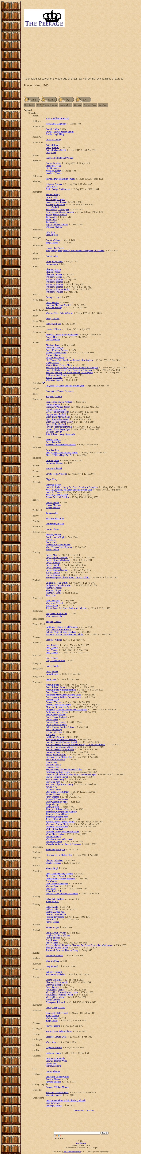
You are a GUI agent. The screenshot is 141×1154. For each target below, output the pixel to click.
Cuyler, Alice (51, 555)
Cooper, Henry (52, 337)
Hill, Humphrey (53, 168)
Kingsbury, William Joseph (58, 772)
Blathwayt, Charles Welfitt (57, 1077)
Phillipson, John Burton (56, 375)
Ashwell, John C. (53, 439)
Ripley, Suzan (52, 943)
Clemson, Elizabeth (54, 860)
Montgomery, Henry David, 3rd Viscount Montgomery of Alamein (75, 250)
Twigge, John (52, 513)
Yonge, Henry (52, 1020)
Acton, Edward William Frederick (61, 690)
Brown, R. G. (52, 197)
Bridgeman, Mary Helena (57, 712)
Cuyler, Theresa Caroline (57, 570)
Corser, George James (55, 1007)
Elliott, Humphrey (54, 729)
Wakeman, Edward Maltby (57, 824)
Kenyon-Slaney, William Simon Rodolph (64, 769)
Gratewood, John (53, 166)
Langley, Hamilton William (58, 935)
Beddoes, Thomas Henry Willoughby (62, 334)
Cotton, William (53, 240)
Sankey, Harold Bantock (56, 214)
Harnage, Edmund (54, 468)
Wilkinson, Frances (54, 380)
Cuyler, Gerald (52, 565)
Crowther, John (52, 450)
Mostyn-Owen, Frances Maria (59, 365)
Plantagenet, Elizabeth (55, 1002)
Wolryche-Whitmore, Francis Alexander (63, 844)
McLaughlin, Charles (55, 990)
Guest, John (51, 919)
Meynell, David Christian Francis (60, 179)
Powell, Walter (52, 940)
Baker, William (52, 901)
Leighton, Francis (53, 1053)
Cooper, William (53, 339)
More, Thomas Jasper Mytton (59, 547)
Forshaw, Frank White (55, 204)
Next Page (103, 105)
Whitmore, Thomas (54, 279)
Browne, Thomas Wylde (56, 1061)
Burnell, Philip (52, 129)
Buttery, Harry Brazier (55, 714)
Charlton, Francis (53, 269)
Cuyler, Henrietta (53, 567)
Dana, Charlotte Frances (56, 202)
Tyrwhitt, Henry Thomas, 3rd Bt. (60, 822)
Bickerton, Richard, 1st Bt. (57, 707)
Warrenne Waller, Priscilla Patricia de (62, 831)
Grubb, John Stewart (55, 737)
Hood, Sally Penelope (55, 759)
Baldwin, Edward (53, 324)
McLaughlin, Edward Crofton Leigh (62, 992)
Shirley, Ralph (52, 605)
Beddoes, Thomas (53, 702)
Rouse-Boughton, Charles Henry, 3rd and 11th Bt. (68, 577)
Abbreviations (66, 105)
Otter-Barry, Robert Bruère (57, 792)
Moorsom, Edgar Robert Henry (59, 784)
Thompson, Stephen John (57, 817)
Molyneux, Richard (54, 603)
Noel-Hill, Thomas (54, 492)
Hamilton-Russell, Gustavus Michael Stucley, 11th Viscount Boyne (75, 744)
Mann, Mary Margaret (55, 849)
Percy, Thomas (52, 797)
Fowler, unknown (53, 355)
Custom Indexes (50, 105)
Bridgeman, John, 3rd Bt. (57, 583)
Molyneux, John (53, 782)
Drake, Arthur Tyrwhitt (56, 933)
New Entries (29, 105)
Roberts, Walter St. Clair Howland (61, 632)
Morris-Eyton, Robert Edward (59, 1031)
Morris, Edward (53, 1000)
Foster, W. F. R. (52, 207)
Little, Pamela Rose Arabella (58, 629)
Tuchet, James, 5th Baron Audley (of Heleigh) (66, 608)
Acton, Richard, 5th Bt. (56, 150)
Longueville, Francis (55, 248)
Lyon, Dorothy (52, 674)
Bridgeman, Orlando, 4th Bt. (58, 585)
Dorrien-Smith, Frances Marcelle (60, 878)
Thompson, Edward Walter (57, 809)
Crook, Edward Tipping (56, 724)
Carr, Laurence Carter (55, 660)
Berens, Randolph (54, 980)
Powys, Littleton (53, 572)
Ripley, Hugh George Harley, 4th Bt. (62, 452)
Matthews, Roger (53, 590)
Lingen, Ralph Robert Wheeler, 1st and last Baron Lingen (71, 774)
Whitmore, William (54, 292)
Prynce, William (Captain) (57, 118)
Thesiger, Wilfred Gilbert (57, 948)
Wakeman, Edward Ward (57, 826)
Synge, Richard (52, 807)
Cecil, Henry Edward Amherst (59, 402)
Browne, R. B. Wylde (55, 1058)
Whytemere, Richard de (56, 613)
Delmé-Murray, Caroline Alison (60, 727)
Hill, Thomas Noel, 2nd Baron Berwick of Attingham (69, 360)
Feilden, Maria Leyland (56, 352)
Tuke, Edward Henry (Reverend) (60, 434)
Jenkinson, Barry (53, 764)
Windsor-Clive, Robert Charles (59, 313)
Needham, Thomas (54, 173)
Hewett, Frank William (56, 754)
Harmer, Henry (52, 529)
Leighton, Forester (54, 184)
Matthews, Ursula (53, 593)
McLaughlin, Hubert (55, 997)
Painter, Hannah (53, 794)
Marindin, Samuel (54, 1095)
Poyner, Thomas (53, 507)
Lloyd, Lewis (51, 186)
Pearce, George (52, 922)
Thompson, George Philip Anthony (61, 812)
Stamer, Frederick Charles (57, 497)
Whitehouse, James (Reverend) (59, 839)
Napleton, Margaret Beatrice (58, 305)
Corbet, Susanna (53, 404)
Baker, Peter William (55, 899)
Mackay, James (52, 886)
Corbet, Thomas (53, 1071)
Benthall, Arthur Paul (55, 912)
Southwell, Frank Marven (57, 799)
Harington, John (53, 752)
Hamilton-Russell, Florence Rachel (61, 742)
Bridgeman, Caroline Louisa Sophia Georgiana (66, 709)
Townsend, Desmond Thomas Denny (62, 950)
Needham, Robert (53, 171)
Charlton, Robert (53, 272)
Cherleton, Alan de (54, 274)
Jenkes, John (51, 762)
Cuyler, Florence (53, 562)
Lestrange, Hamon (54, 1105)
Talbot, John (51, 217)
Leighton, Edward (54, 1047)
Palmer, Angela (52, 927)
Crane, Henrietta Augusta (57, 350)
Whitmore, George (54, 277)
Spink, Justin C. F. (54, 891)
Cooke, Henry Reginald (56, 717)
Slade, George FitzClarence (58, 189)
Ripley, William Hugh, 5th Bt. (59, 455)
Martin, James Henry (55, 779)
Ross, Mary (51, 888)
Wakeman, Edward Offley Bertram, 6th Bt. (65, 634)
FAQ (39, 105)
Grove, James (52, 264)
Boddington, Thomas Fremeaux (60, 391)
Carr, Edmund (52, 658)
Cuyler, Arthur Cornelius (57, 557)
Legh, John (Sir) (53, 600)
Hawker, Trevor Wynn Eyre (58, 429)
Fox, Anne (50, 734)
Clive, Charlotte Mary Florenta (59, 874)
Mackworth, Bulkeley (55, 974)
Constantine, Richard (55, 524)
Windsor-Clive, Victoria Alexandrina (62, 893)
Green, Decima (52, 302)
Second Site (77, 1151)
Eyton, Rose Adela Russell (57, 419)
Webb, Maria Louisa (55, 834)
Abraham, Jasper (53, 345)
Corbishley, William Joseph (58, 407)
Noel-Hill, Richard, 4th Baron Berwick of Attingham (69, 370)
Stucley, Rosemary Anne (56, 802)
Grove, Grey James (54, 261)
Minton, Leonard (53, 1066)
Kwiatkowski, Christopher (57, 209)
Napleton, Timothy (54, 307)
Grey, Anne (51, 152)
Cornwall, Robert (53, 485)
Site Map (77, 105)
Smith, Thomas (52, 1015)
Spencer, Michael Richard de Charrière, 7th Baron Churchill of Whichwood (79, 945)
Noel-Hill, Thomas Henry (57, 495)
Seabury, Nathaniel (54, 377)
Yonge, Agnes (52, 243)
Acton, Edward (52, 145)
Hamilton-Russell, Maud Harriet (60, 749)
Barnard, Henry (52, 700)
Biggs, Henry (51, 479)
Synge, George (52, 804)
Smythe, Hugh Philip (55, 134)
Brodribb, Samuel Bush (56, 1037)
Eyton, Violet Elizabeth (56, 424)
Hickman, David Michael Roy (59, 757)
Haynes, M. (51, 539)
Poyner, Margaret (53, 505)
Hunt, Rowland (52, 645)
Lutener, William (53, 329)
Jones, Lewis (51, 542)
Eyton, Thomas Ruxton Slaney (59, 422)
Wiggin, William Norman (57, 224)
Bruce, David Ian (53, 442)
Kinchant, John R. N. (55, 518)
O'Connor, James (53, 789)
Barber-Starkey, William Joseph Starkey (63, 697)
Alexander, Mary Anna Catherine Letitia (63, 695)
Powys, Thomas (53, 575)
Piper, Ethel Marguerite (56, 124)
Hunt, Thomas (52, 648)
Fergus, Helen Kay (54, 732)
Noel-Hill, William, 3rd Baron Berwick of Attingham (69, 372)
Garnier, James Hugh (55, 537)
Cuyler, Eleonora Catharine (58, 560)
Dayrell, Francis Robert (56, 409)
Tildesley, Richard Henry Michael (61, 444)
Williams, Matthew (54, 227)
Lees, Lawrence (53, 1103)
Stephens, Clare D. (54, 432)
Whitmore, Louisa (54, 841)
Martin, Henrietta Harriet (57, 777)
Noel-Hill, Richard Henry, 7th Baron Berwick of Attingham (72, 367)
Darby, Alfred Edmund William (60, 158)
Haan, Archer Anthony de (57, 883)
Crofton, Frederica (54, 640)
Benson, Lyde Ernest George (58, 704)
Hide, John (50, 232)
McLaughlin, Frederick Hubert (59, 995)
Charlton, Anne (52, 460)
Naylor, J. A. (51, 787)
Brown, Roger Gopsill (55, 199)
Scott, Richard (52, 235)
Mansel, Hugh (52, 868)
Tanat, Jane (51, 595)
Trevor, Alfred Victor (55, 819)
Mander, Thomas (53, 863)
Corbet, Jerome (52, 502)
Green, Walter (52, 671)
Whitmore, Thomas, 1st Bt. (58, 289)
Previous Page (90, 105)
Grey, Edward (52, 966)
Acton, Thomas (52, 692)
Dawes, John (51, 1063)
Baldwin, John (52, 907)
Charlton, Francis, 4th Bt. (57, 982)
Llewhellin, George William (58, 544)
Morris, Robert (52, 549)
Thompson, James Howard (57, 814)
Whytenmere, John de (55, 616)
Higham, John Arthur (55, 357)
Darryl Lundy (81, 1143)
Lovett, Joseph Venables (56, 474)
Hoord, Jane (51, 679)
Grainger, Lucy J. (53, 297)
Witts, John (51, 1042)
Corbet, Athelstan (53, 163)
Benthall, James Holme (56, 914)
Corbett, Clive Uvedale (56, 722)
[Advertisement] (81, 52)
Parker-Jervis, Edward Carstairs (60, 212)
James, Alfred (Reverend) (57, 1013)
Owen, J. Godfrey (53, 139)
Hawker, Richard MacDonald (59, 427)
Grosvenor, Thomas (54, 463)
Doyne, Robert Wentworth (57, 412)
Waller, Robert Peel (54, 829)
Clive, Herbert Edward (56, 876)
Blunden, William (53, 534)
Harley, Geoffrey (53, 666)
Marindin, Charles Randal (57, 1092)
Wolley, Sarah (52, 1018)
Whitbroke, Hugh (53, 836)
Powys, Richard (53, 1026)
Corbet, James (52, 719)
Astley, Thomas (52, 318)
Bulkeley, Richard (54, 972)
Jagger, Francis (52, 362)
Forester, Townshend (55, 917)
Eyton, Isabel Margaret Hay (58, 417)
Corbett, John (52, 256)
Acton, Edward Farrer (55, 687)
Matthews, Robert (54, 588)
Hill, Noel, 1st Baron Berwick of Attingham (65, 386)
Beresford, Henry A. (55, 347)
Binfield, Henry (52, 194)
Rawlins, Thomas (53, 1079)
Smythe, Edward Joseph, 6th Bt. (60, 132)
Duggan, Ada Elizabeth (56, 414)
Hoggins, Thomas (53, 621)
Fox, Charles (51, 881)
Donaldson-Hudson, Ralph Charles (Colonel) (66, 1100)
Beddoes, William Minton (57, 1087)
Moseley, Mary (52, 961)
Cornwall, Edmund (54, 985)
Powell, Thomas (53, 938)
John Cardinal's (68, 1151)
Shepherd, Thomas (54, 396)
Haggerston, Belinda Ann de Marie (61, 739)
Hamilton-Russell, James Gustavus (61, 747)
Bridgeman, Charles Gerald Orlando (62, 627)
